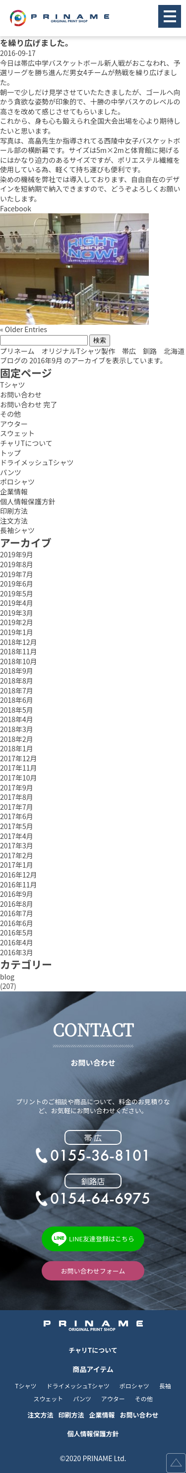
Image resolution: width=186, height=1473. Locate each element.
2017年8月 (16, 797)
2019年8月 (16, 564)
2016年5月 (16, 932)
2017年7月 (16, 807)
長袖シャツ (17, 530)
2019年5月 (16, 593)
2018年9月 (16, 671)
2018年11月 (18, 651)
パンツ (10, 472)
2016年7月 (16, 913)
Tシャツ (12, 385)
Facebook (15, 208)
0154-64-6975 (100, 1199)
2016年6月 (16, 923)
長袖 (165, 1385)
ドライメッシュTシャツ (36, 462)
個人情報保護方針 (28, 501)
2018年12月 (18, 642)
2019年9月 (16, 554)
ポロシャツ (17, 482)
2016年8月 (16, 904)
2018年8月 (16, 681)
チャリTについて (26, 443)
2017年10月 (18, 778)
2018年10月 (18, 661)
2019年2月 (16, 622)
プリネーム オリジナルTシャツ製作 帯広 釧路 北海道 (92, 351)
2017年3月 (16, 845)
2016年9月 (16, 894)
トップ (10, 453)
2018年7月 (16, 690)
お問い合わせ (21, 394)
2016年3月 (16, 952)
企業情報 (14, 491)
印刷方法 (14, 511)
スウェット (17, 433)
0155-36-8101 (100, 1156)
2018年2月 (16, 739)
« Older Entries (23, 329)
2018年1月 (16, 748)
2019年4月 (16, 603)
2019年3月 (16, 613)
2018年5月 (16, 710)
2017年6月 (16, 816)
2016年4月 (16, 942)
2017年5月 (16, 826)
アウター (14, 424)
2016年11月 (18, 884)
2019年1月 (16, 632)
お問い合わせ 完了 (28, 404)
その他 (10, 414)
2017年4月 (16, 836)
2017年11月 (18, 768)
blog (7, 977)
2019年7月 (16, 574)
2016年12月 (18, 875)
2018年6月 (16, 700)
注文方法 (14, 521)
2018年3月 (16, 729)
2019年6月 (16, 584)
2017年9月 (16, 787)
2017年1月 (16, 865)
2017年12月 (18, 758)
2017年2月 (16, 855)
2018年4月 (16, 719)
